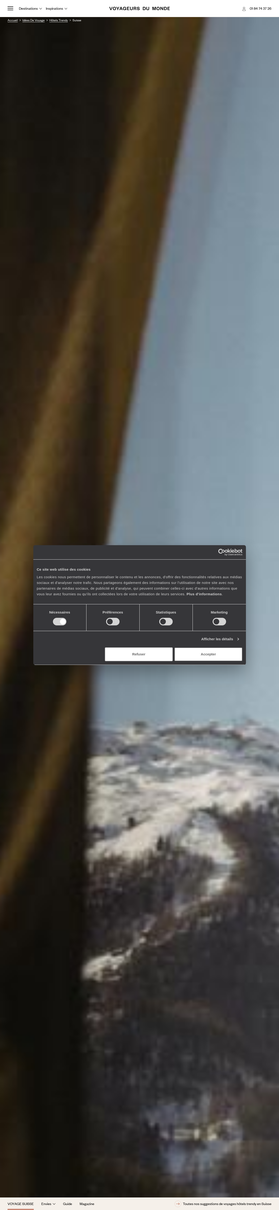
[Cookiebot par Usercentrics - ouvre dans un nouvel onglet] (221, 552)
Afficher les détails (217, 639)
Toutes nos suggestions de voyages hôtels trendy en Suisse (223, 1204)
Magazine (87, 1203)
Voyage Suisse (21, 1203)
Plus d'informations (204, 594)
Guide (67, 1203)
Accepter (208, 654)
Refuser (138, 654)
